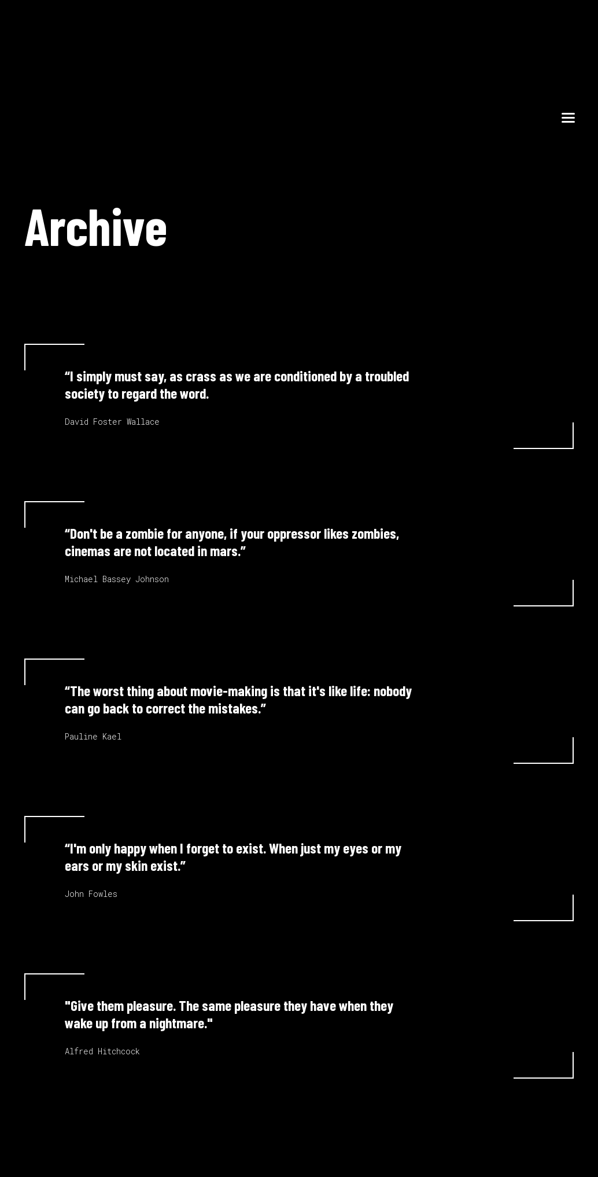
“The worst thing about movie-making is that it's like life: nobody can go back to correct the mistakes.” (238, 699)
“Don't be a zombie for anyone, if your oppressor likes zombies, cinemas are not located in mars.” (232, 541)
